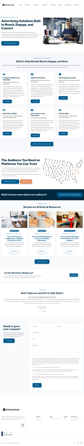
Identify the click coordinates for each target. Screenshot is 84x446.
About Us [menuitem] (38, 416)
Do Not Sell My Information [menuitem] (76, 418)
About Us (27, 5)
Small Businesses (42, 230)
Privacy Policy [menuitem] (74, 416)
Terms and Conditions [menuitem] (6, 443)
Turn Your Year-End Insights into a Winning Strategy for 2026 (14, 238)
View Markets (26, 181)
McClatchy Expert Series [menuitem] (54, 418)
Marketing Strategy (14, 230)
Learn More (7, 101)
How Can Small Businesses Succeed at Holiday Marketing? (42, 238)
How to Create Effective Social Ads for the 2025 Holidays (69, 238)
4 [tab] (45, 311)
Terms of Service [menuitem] (74, 420)
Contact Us (9, 340)
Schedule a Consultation (10, 43)
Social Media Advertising (70, 230)
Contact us (76, 5)
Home (20, 5)
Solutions (35, 5)
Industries (44, 5)
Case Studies (68, 5)
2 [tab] (41, 311)
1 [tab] (39, 311)
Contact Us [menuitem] (66, 417)
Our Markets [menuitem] (38, 418)
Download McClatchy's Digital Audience (70, 195)
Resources (53, 5)
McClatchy (9, 233)
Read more (14, 251)
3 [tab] (43, 311)
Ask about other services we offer (42, 144)
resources (32, 276)
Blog (60, 5)
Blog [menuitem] (51, 416)
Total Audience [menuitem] (39, 420)
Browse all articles (42, 261)
